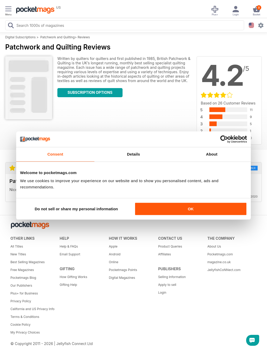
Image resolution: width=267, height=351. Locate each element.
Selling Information (172, 277)
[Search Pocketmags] (10, 26)
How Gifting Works (73, 277)
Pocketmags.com (220, 254)
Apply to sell (167, 285)
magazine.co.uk (219, 262)
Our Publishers (21, 285)
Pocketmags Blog (23, 278)
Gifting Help (68, 285)
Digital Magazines (122, 278)
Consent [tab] (55, 154)
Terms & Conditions (24, 317)
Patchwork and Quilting (57, 37)
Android (114, 254)
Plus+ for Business (24, 293)
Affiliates (164, 254)
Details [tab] (133, 154)
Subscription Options (90, 92)
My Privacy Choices (25, 332)
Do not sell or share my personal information (76, 209)
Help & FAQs (69, 246)
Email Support (70, 254)
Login (162, 292)
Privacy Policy (20, 301)
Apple (113, 246)
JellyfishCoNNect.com (223, 270)
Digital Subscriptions (20, 37)
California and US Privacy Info (32, 309)
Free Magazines (22, 270)
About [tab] (211, 154)
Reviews (84, 37)
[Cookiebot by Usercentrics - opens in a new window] (224, 139)
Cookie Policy (20, 325)
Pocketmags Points (123, 270)
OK (191, 209)
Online (113, 262)
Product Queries (170, 246)
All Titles (16, 246)
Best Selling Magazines (27, 262)
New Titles (18, 254)
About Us (214, 246)
